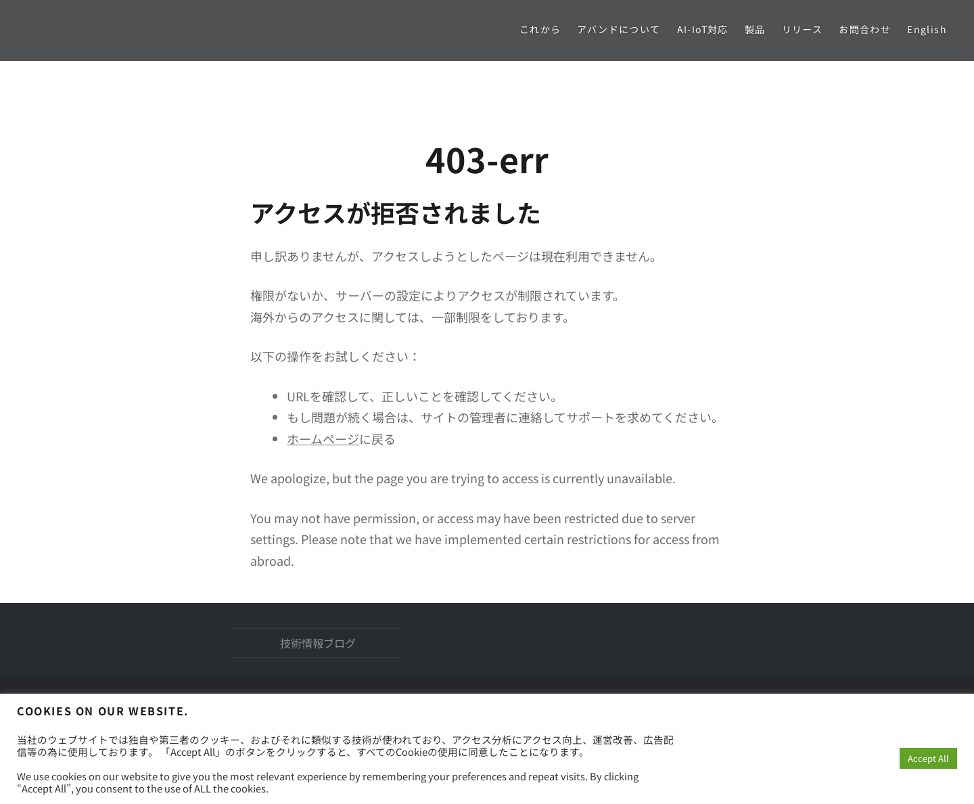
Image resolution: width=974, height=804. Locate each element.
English (927, 29)
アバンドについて (618, 29)
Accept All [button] (928, 758)
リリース (802, 29)
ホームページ (323, 438)
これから (540, 29)
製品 (755, 29)
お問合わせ (865, 29)
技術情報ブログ (318, 643)
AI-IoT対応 (702, 29)
